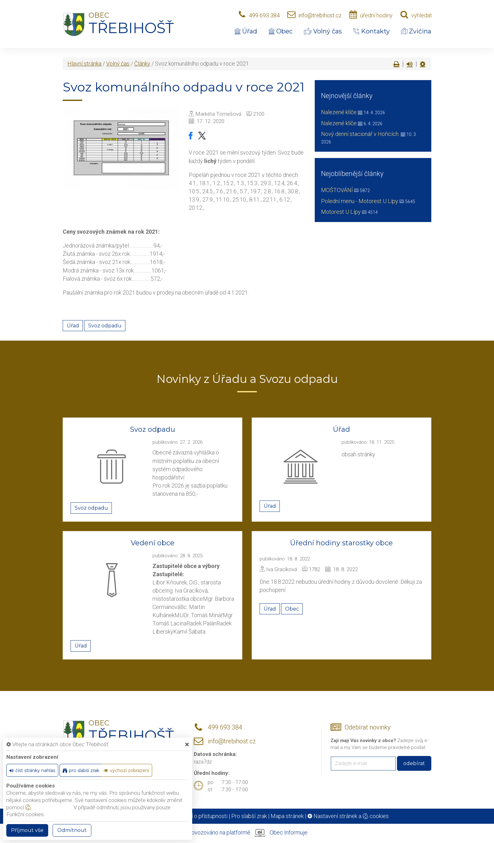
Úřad (245, 31)
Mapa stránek (287, 816)
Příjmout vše (27, 830)
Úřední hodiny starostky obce (341, 543)
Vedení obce (153, 543)
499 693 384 (264, 15)
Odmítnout (72, 830)
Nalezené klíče (339, 112)
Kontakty (371, 31)
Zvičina (416, 31)
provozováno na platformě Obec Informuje (247, 833)
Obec (280, 31)
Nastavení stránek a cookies (348, 816)
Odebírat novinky (367, 727)
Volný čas (323, 31)
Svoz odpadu (105, 326)
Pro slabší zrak (249, 816)
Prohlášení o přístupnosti (197, 816)
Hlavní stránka (84, 63)
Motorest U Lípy (341, 211)
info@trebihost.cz (320, 15)
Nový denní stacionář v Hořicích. (360, 134)
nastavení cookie (48, 807)
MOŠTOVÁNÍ (337, 190)
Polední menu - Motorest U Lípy (359, 201)
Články (142, 63)
